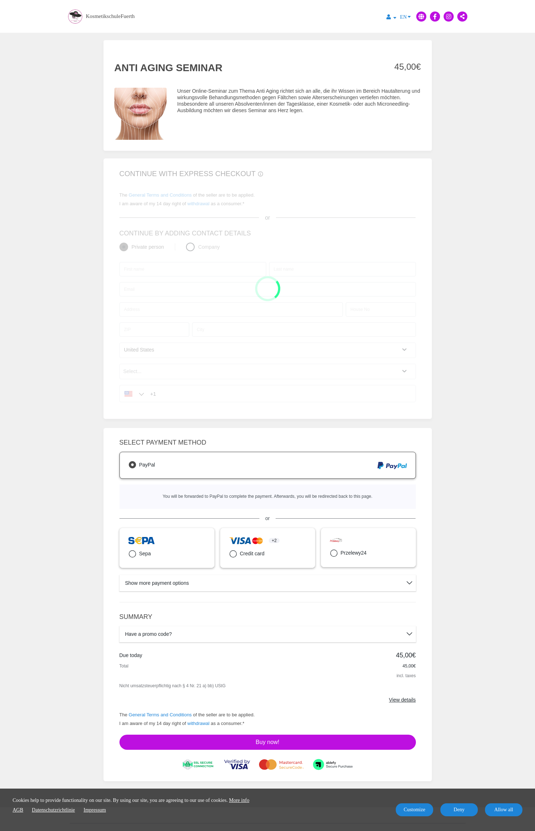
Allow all (503, 809)
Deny (459, 809)
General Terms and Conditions (160, 714)
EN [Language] (405, 16)
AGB (18, 810)
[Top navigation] (391, 18)
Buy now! (268, 742)
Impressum (94, 810)
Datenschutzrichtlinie (53, 810)
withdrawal (198, 723)
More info (239, 800)
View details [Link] (402, 700)
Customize (414, 809)
